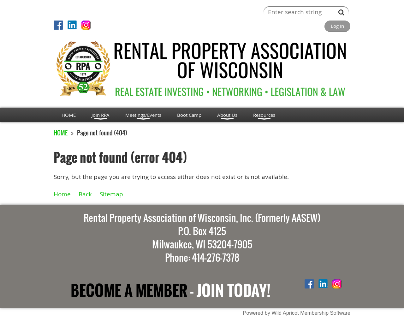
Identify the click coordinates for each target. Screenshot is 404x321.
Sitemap (111, 194)
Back (85, 194)
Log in (337, 26)
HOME (61, 132)
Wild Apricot (285, 313)
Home (62, 194)
